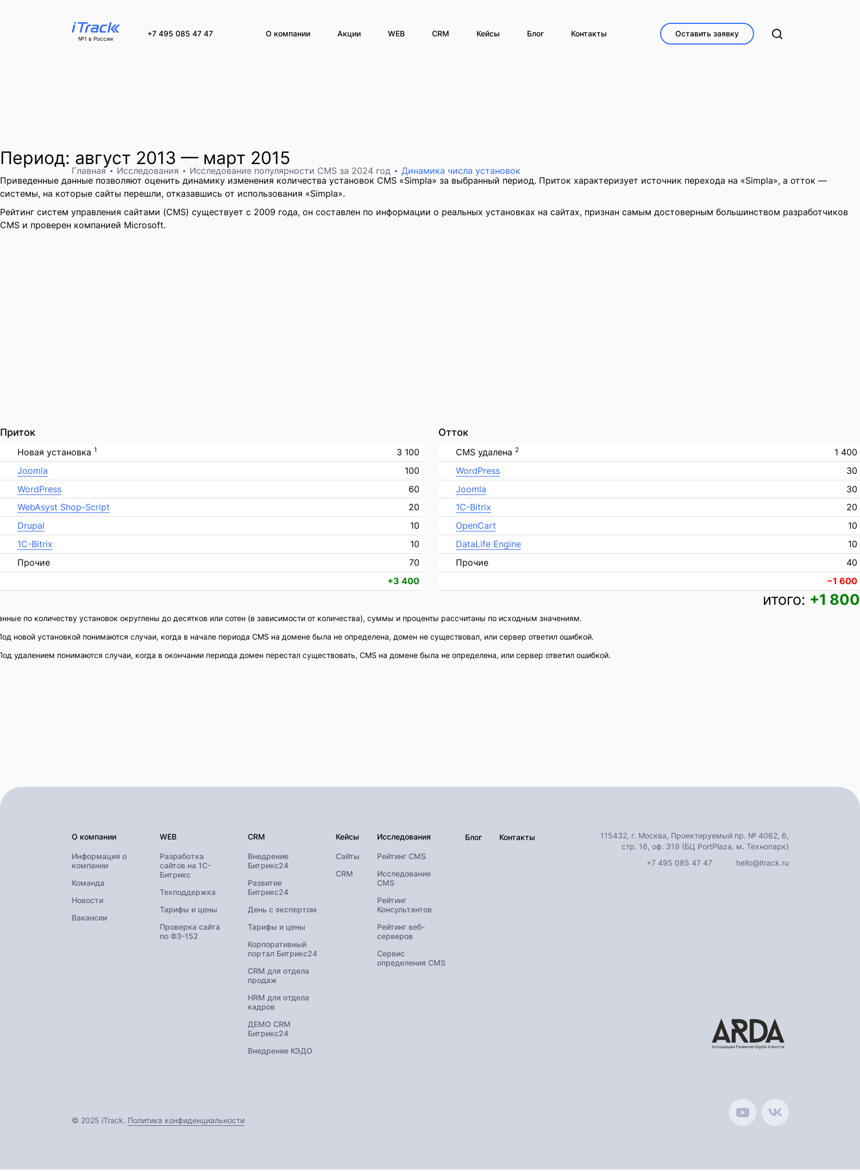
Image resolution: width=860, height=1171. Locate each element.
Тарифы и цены (188, 911)
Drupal (31, 527)
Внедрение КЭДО (280, 1052)
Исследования (148, 171)
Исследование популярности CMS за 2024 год (290, 171)
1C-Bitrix (35, 545)
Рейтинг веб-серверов (401, 933)
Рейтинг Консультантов (404, 906)
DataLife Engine (488, 545)
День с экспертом (282, 911)
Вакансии (89, 919)
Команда (88, 884)
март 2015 (246, 159)
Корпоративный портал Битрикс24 (282, 950)
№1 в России (95, 39)
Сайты (348, 857)
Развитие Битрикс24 (268, 889)
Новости (87, 901)
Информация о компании (99, 862)
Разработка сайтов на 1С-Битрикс (185, 867)
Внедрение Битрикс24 (268, 862)
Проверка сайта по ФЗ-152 (190, 933)
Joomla (32, 471)
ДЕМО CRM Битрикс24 (269, 1030)
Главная (89, 171)
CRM (344, 875)
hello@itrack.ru (762, 863)
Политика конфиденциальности (186, 1121)
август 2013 (125, 159)
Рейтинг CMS (401, 857)
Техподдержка (188, 893)
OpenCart (476, 527)
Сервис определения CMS (411, 959)
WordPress (39, 490)
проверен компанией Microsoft (97, 226)
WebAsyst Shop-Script (63, 508)
